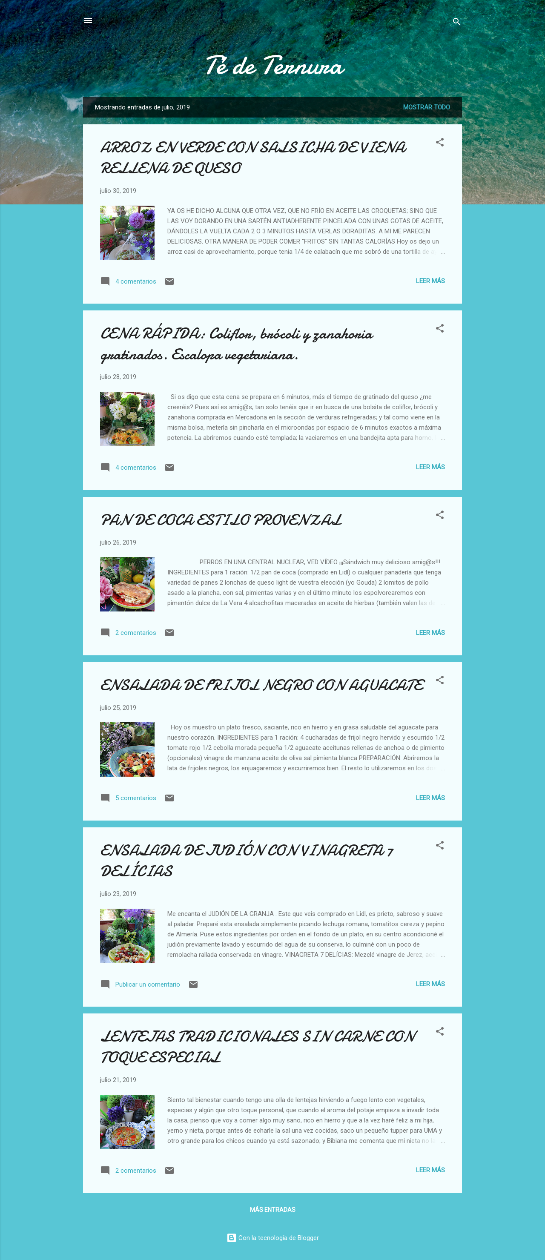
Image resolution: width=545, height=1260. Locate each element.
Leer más (430, 281)
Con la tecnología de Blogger (273, 1238)
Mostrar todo (426, 107)
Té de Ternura (272, 65)
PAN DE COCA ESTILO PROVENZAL (220, 520)
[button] (440, 143)
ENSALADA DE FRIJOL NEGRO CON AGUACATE (261, 685)
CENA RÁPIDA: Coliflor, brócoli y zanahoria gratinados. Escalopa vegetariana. (236, 344)
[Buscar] (457, 23)
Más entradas (272, 1209)
